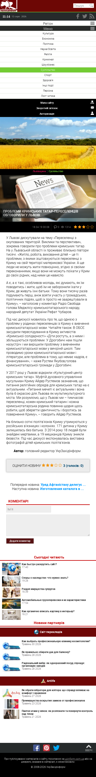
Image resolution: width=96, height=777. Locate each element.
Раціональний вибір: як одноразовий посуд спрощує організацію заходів (53, 664)
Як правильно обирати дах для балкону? (46, 652)
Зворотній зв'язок (47, 108)
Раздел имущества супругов (38, 589)
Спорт (48, 75)
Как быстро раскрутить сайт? (39, 564)
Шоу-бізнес (48, 64)
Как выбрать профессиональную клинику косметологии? (56, 641)
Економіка (48, 38)
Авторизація (47, 113)
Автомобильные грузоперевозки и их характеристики (54, 600)
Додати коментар (20, 540)
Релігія (48, 54)
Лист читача (48, 95)
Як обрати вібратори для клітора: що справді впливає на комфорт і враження (55, 691)
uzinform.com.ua (74, 758)
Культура (48, 33)
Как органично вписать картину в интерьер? (48, 611)
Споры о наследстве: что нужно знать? (45, 577)
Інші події (48, 85)
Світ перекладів (51, 632)
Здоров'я (48, 80)
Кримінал (48, 59)
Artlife (51, 681)
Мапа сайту (47, 102)
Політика (48, 43)
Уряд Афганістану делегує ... (63, 484)
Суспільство (48, 69)
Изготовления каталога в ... (62, 488)
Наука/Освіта (48, 49)
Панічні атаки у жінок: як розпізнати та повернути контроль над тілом (57, 712)
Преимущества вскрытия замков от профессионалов (53, 700)
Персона (48, 90)
